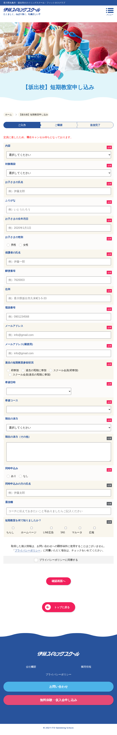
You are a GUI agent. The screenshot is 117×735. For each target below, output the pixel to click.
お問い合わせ (58, 690)
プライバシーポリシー (27, 553)
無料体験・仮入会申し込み (58, 703)
